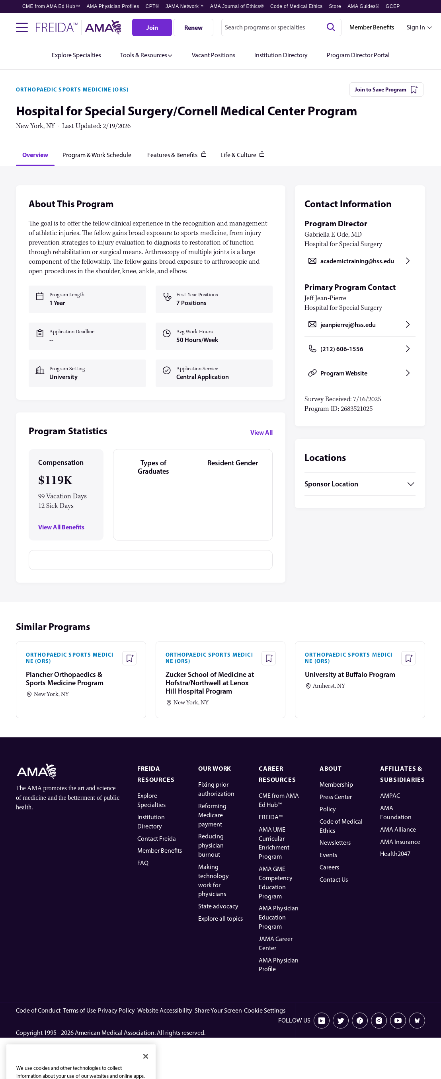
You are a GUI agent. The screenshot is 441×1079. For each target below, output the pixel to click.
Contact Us (334, 879)
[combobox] (281, 27)
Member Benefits (371, 27)
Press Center (336, 797)
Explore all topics (220, 918)
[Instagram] (379, 1020)
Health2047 (395, 853)
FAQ (142, 863)
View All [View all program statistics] (261, 432)
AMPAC (390, 795)
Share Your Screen (218, 1010)
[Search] (331, 27)
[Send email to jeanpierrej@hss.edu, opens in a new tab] (360, 324)
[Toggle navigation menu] (22, 27)
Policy (328, 809)
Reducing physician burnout (211, 845)
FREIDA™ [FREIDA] (271, 817)
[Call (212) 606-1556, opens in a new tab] (360, 349)
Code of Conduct (38, 1010)
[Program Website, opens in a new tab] (360, 373)
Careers (329, 867)
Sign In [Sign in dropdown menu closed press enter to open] (416, 27)
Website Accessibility (164, 1010)
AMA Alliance (398, 829)
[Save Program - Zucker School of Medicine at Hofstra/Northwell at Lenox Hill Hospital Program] (268, 658)
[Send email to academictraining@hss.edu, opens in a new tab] (360, 261)
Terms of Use (79, 1010)
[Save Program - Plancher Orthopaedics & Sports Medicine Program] (129, 658)
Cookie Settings (264, 1010)
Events (328, 855)
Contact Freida (156, 838)
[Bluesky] (417, 1020)
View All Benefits (61, 527)
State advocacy (218, 906)
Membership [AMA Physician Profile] (336, 784)
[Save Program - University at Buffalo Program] (408, 658)
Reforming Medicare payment (212, 815)
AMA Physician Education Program (279, 917)
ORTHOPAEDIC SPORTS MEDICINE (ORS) (72, 89)
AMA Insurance (400, 842)
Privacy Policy (116, 1010)
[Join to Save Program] (386, 89)
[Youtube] (398, 1020)
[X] (341, 1020)
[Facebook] (360, 1020)
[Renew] (193, 27)
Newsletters (335, 842)
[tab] (35, 155)
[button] (146, 55)
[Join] (152, 27)
